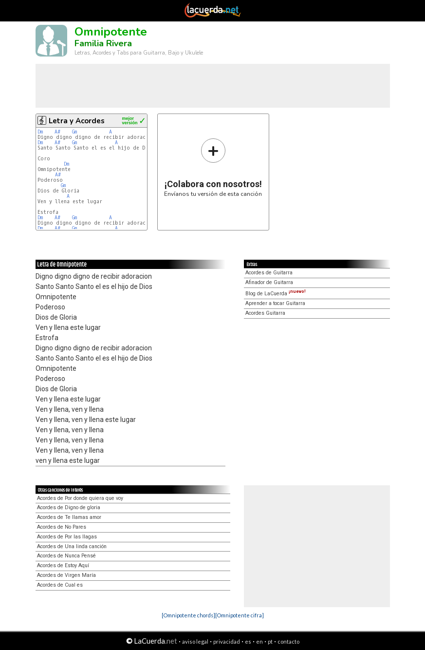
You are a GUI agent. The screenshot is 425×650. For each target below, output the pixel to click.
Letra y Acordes (77, 121)
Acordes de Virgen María (66, 575)
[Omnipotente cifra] (239, 615)
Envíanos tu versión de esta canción (213, 167)
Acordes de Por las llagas (67, 537)
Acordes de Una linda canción (72, 546)
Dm (40, 132)
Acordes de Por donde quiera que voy (80, 498)
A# (57, 132)
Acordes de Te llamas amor (69, 517)
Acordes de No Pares (61, 527)
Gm (74, 132)
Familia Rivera (103, 43)
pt (270, 641)
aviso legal (195, 641)
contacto (288, 641)
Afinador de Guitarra (269, 282)
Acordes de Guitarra (269, 272)
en (259, 641)
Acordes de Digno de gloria (68, 507)
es (248, 641)
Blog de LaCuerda (275, 293)
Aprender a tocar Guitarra (275, 303)
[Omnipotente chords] (188, 615)
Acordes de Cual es (60, 585)
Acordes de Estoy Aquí (63, 565)
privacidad (226, 641)
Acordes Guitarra (265, 313)
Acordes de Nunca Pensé (66, 556)
